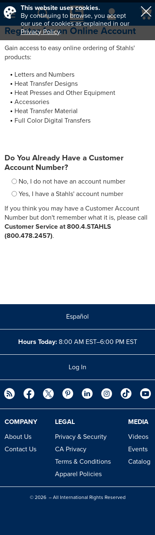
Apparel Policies (78, 474)
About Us (18, 437)
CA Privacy (70, 449)
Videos (138, 437)
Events (138, 449)
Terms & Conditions (83, 462)
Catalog (139, 462)
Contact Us (20, 449)
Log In (77, 367)
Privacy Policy (40, 32)
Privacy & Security (81, 437)
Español (77, 316)
